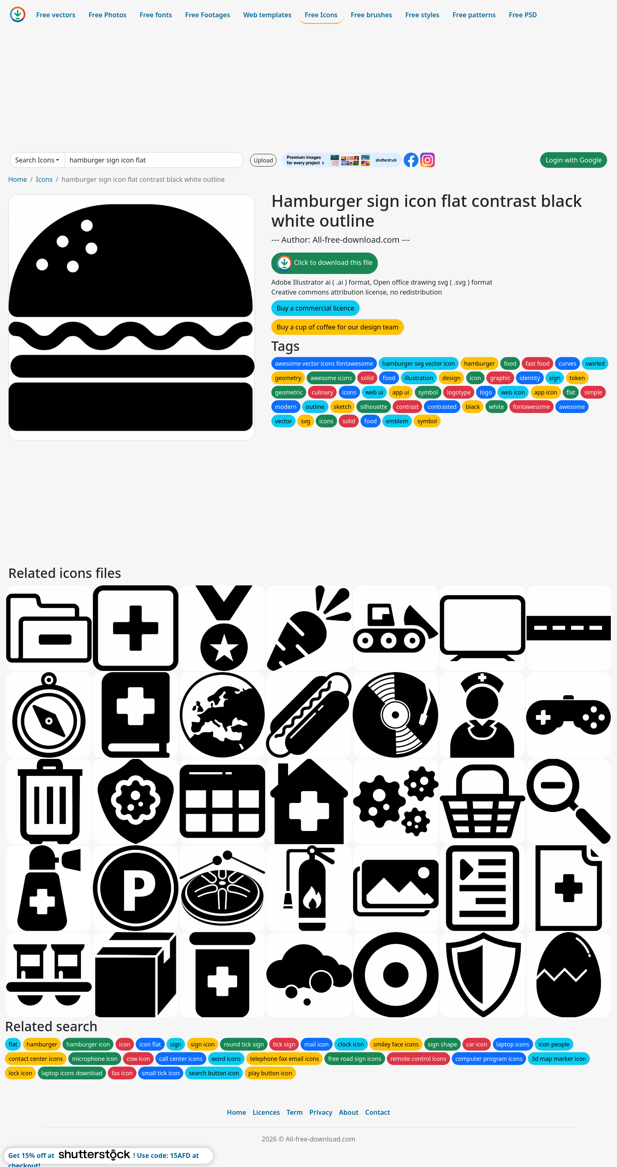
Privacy (321, 1112)
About (348, 1112)
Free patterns (474, 14)
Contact (377, 1112)
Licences (266, 1112)
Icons (44, 179)
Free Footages (207, 14)
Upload (263, 160)
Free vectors (55, 14)
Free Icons (321, 14)
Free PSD (523, 14)
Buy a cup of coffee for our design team (338, 327)
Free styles (422, 14)
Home (17, 179)
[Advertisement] (308, 88)
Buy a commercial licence (315, 308)
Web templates (267, 14)
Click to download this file (324, 263)
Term (295, 1112)
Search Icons (34, 160)
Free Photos (107, 14)
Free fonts (156, 14)
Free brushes (371, 14)
